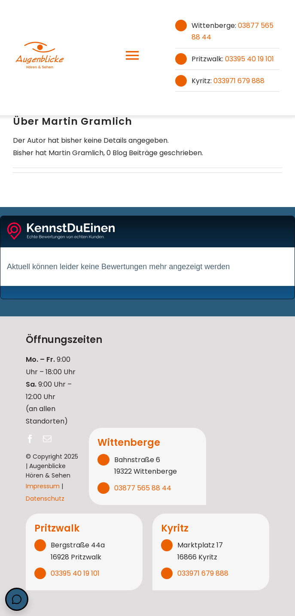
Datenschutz (45, 498)
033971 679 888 (239, 81)
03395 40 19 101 (249, 59)
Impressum (43, 486)
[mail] (47, 439)
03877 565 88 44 (142, 488)
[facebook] (30, 439)
